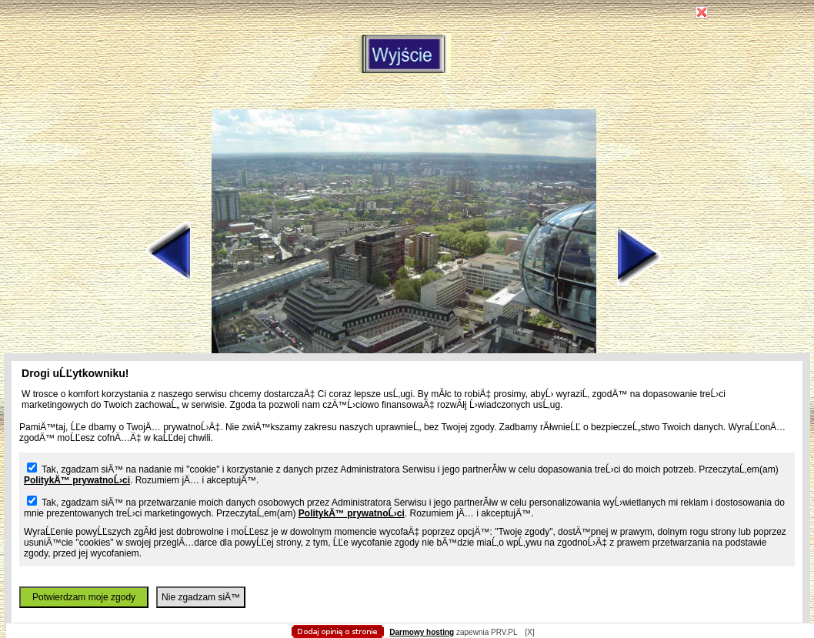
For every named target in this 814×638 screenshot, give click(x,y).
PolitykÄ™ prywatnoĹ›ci (77, 480)
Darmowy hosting (421, 632)
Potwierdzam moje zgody (83, 597)
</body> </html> (407, 77)
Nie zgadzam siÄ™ (201, 597)
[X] (529, 632)
